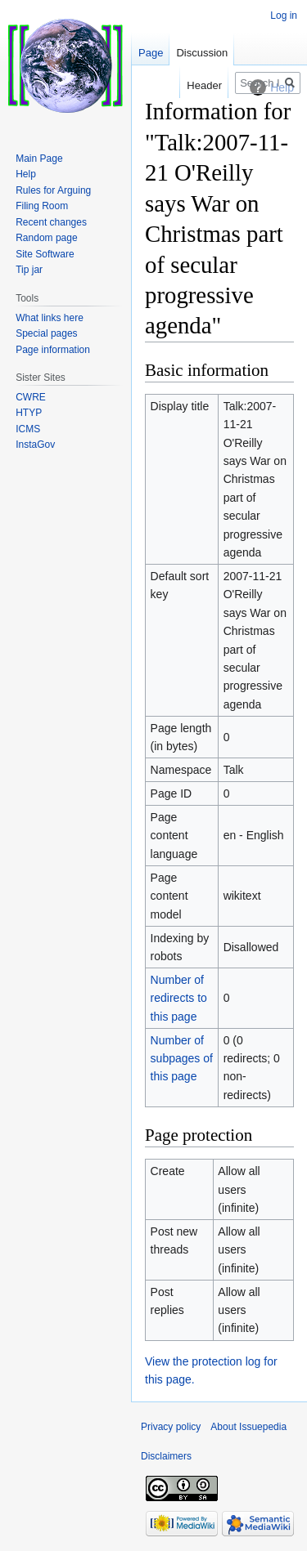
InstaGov (35, 444)
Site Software (45, 254)
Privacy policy (171, 1427)
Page (150, 53)
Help (26, 174)
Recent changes (51, 222)
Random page (46, 238)
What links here (50, 318)
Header (204, 85)
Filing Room (42, 206)
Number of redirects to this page (179, 998)
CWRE (31, 397)
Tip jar (29, 269)
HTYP (29, 412)
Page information (53, 349)
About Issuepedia (248, 1427)
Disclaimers (166, 1456)
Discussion (202, 53)
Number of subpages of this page (182, 1059)
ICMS (28, 429)
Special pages (46, 333)
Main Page (39, 158)
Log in (283, 15)
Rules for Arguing (53, 190)
